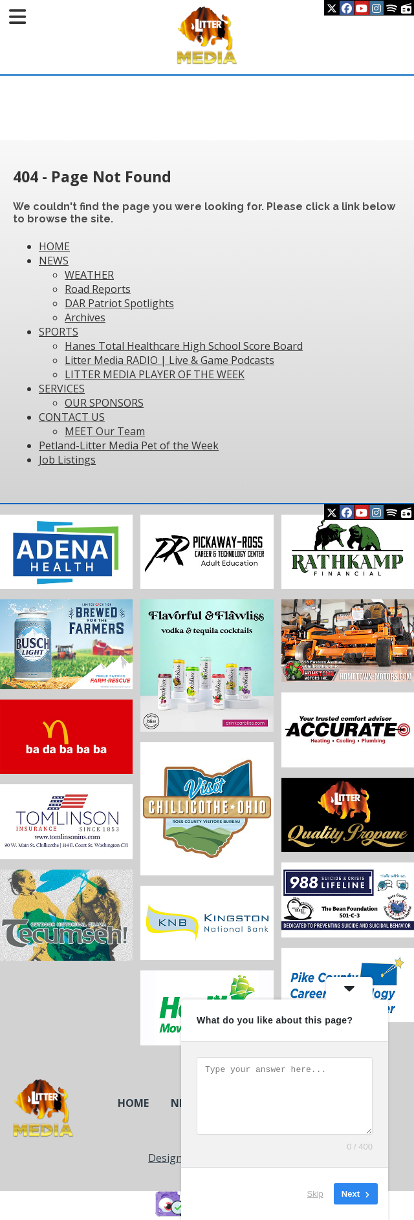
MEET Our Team (105, 431)
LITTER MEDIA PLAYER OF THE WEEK (155, 374)
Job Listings (67, 460)
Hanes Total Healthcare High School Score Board (184, 346)
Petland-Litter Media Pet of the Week (129, 445)
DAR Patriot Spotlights (119, 303)
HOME (54, 246)
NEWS (54, 260)
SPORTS (58, 332)
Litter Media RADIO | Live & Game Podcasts (169, 360)
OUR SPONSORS (104, 403)
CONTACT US (72, 417)
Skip (315, 1194)
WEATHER (89, 275)
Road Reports (98, 289)
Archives (85, 317)
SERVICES (62, 388)
